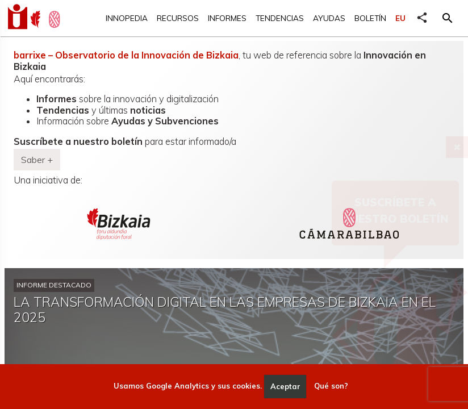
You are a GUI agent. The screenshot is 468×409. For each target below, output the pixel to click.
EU (400, 18)
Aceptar (285, 386)
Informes (227, 18)
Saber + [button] (37, 159)
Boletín (370, 18)
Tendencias (280, 18)
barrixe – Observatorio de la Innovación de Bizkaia (126, 55)
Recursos (178, 18)
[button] (447, 18)
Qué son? (331, 386)
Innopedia (127, 18)
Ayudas (329, 18)
